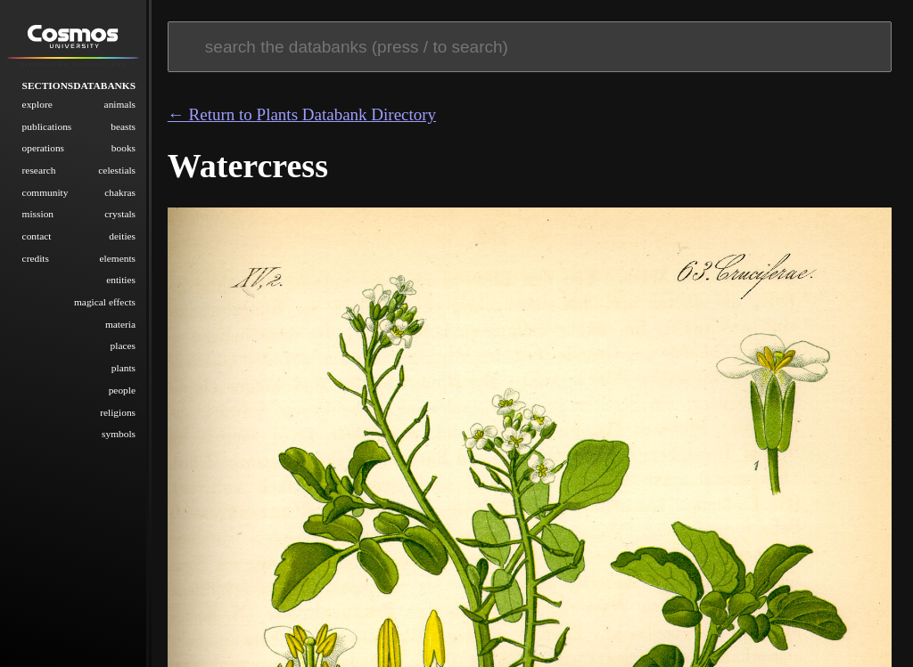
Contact (37, 235)
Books (123, 147)
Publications (47, 125)
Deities (122, 235)
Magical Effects (105, 301)
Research (39, 169)
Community (45, 191)
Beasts (123, 125)
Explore (37, 103)
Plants (123, 367)
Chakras (120, 191)
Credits (35, 257)
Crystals (120, 213)
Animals (120, 103)
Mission (37, 213)
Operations (43, 147)
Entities (121, 279)
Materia (120, 323)
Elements (118, 257)
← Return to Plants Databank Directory (302, 114)
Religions (118, 411)
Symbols (119, 433)
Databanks (104, 84)
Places (123, 345)
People (122, 389)
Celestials (117, 169)
